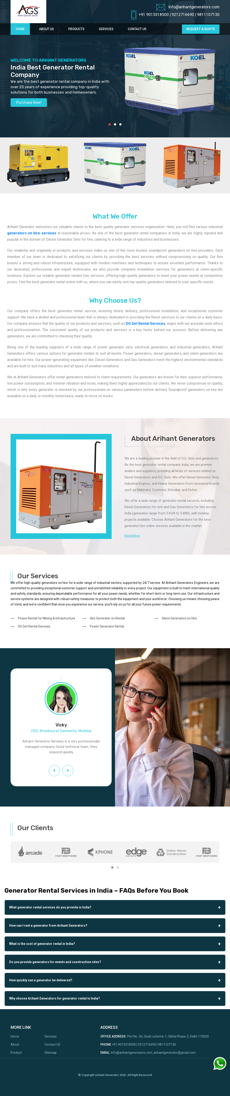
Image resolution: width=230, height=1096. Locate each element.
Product (16, 1052)
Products (76, 29)
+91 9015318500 (154, 14)
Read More (132, 536)
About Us (46, 29)
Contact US (52, 1044)
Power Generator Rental (107, 626)
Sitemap (50, 1052)
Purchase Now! (28, 102)
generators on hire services (31, 233)
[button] (109, 124)
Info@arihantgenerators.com (187, 7)
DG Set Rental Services (145, 323)
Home (20, 29)
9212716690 (183, 14)
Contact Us (137, 29)
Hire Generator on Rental (107, 618)
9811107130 (208, 14)
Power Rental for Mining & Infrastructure (46, 618)
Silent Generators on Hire (179, 618)
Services (106, 29)
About (15, 1044)
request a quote (200, 29)
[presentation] (54, 770)
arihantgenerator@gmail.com (175, 1052)
